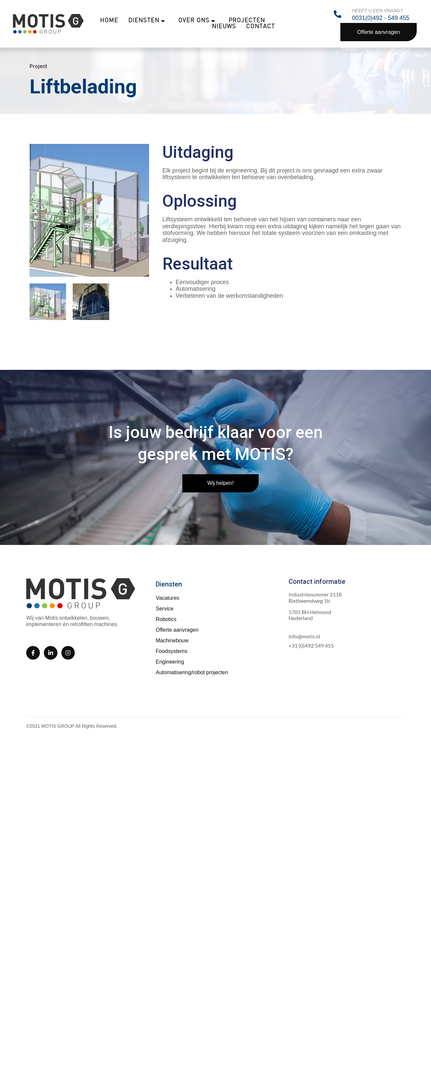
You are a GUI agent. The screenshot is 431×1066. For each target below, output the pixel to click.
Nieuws (224, 27)
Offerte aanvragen (177, 630)
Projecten (246, 21)
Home (109, 21)
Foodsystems (171, 651)
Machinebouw (172, 640)
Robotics (166, 619)
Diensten (146, 21)
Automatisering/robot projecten (192, 672)
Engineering (170, 662)
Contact (260, 27)
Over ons (196, 21)
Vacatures (167, 598)
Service (164, 608)
